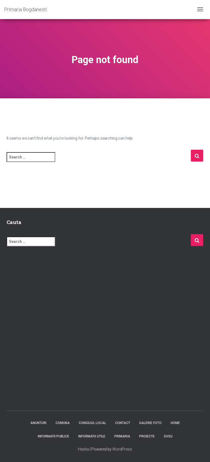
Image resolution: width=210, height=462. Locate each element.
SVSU (168, 436)
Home (175, 423)
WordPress (122, 449)
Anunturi (38, 423)
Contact (122, 423)
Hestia (83, 449)
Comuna (63, 423)
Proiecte (147, 436)
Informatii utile (91, 436)
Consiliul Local (92, 423)
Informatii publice (53, 436)
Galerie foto (150, 423)
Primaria (122, 436)
